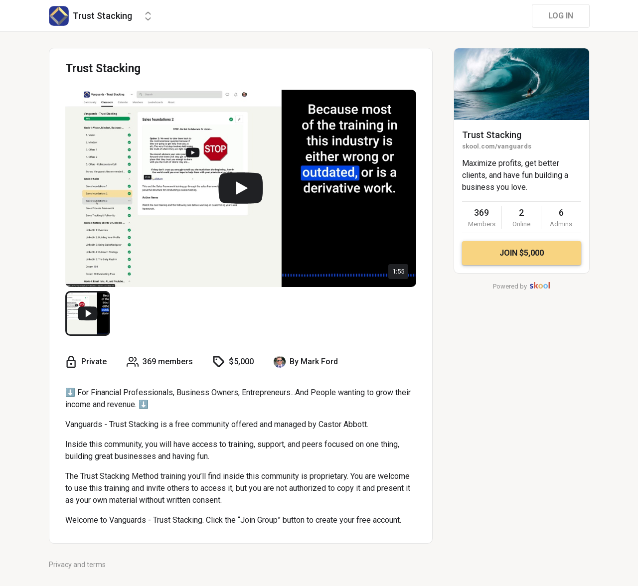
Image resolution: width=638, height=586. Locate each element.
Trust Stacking (491, 135)
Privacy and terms (77, 565)
